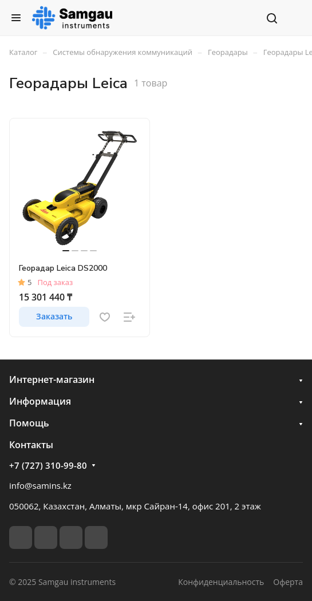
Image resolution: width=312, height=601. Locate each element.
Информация (40, 401)
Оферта (288, 581)
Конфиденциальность (221, 581)
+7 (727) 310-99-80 (48, 465)
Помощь (29, 423)
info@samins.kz (40, 485)
